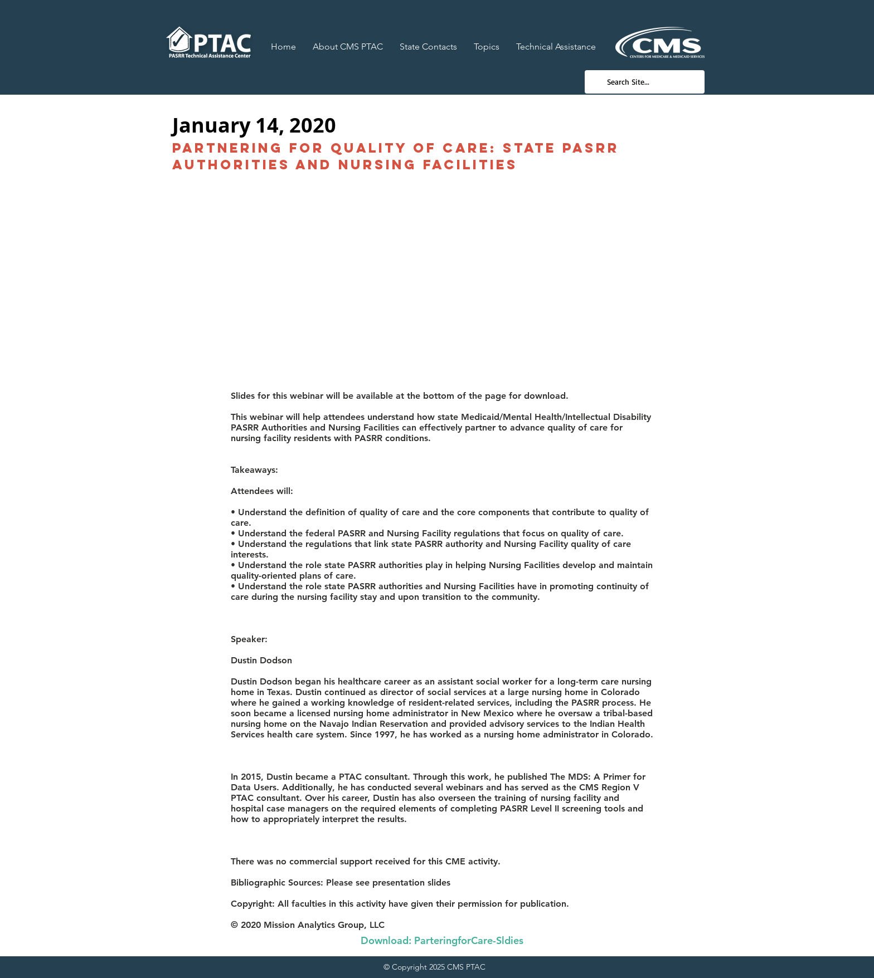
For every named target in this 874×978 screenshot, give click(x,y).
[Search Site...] (644, 82)
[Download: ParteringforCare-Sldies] (442, 940)
